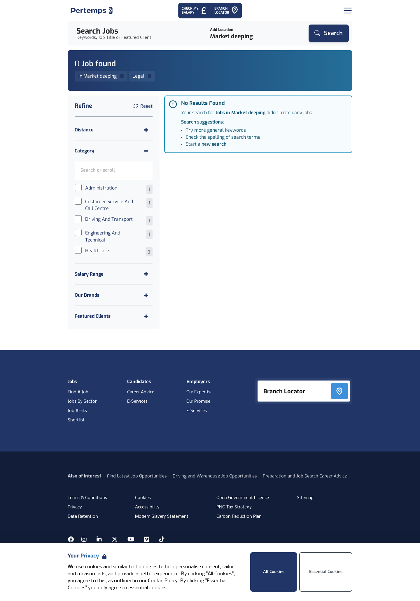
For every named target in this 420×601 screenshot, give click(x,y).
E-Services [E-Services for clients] (196, 411)
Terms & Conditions (87, 498)
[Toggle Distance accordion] (114, 129)
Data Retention (83, 516)
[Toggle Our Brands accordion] (114, 295)
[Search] (329, 33)
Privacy (75, 507)
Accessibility (147, 507)
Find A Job (78, 392)
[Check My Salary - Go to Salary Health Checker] (194, 10)
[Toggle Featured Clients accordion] (114, 316)
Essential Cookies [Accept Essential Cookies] (325, 571)
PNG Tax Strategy (234, 507)
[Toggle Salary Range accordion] (114, 274)
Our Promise (198, 401)
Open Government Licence (242, 498)
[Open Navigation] (348, 11)
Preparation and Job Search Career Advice (305, 476)
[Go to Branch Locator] (226, 10)
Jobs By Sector (82, 401)
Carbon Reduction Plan (239, 516)
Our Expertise (199, 392)
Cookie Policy (163, 581)
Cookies (143, 498)
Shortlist (76, 420)
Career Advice (140, 392)
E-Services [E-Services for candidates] (137, 401)
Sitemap (305, 498)
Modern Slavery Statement (161, 516)
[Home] (92, 10)
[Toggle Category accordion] (114, 150)
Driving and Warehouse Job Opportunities (215, 476)
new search (214, 144)
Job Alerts (77, 411)
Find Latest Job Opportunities (137, 476)
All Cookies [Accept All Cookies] (273, 571)
